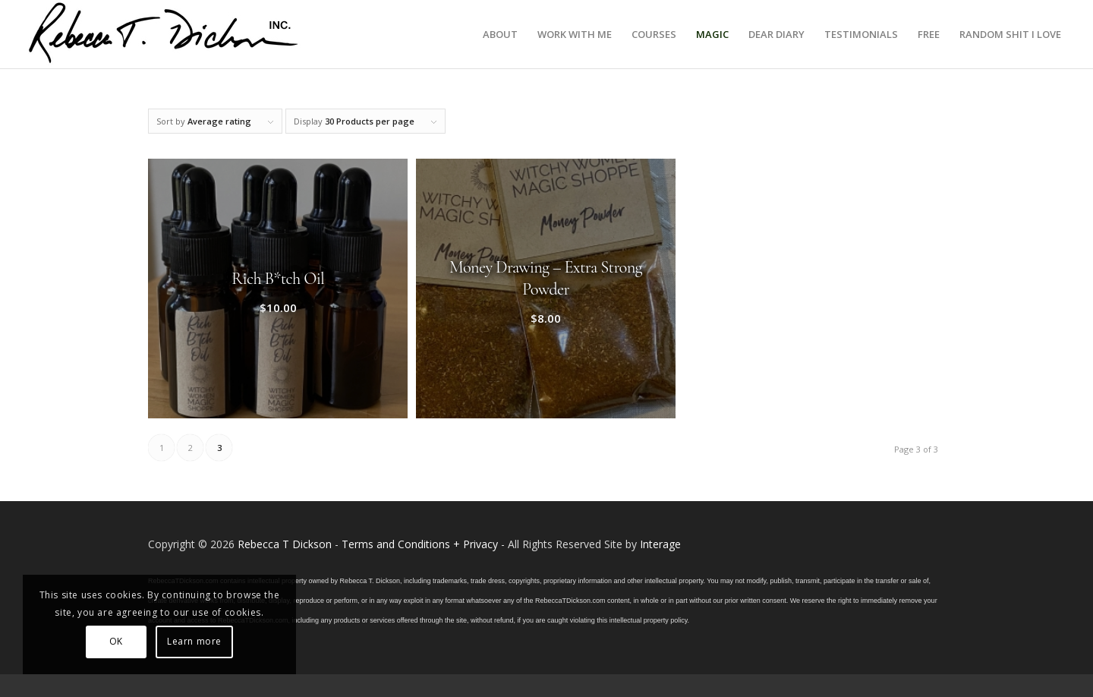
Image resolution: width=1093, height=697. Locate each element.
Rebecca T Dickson (285, 544)
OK (116, 641)
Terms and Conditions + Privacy (420, 544)
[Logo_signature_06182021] (164, 34)
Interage (660, 544)
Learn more (194, 641)
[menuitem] (500, 34)
